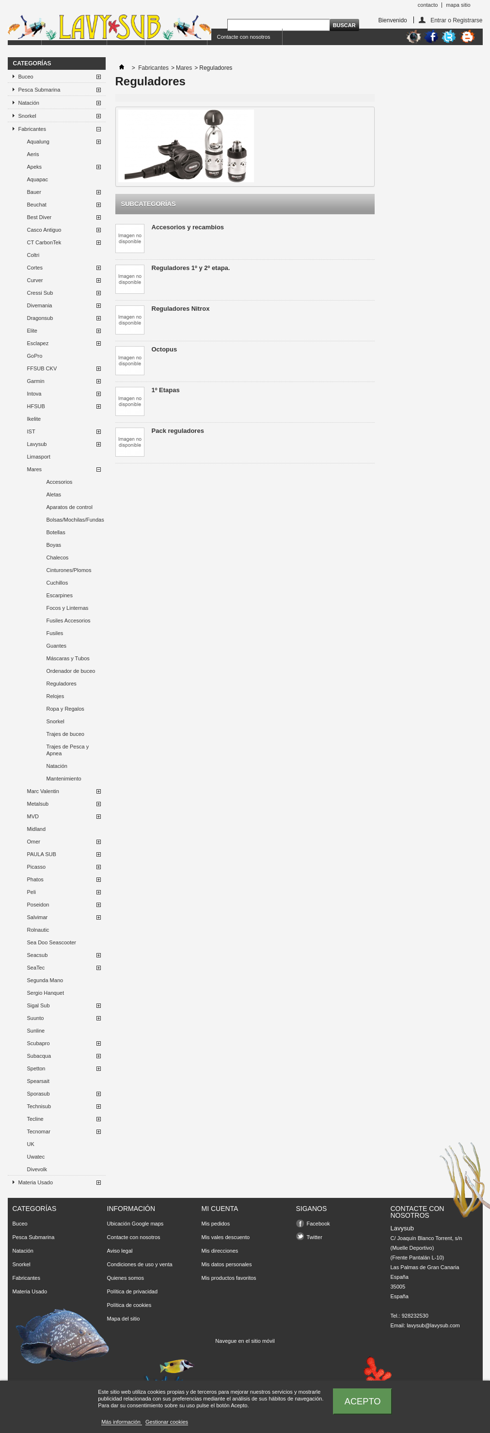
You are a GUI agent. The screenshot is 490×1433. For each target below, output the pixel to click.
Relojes (55, 696)
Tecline (35, 1119)
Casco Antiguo (44, 230)
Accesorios (60, 482)
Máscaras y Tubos (68, 658)
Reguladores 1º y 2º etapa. (191, 267)
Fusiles (55, 633)
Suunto (35, 1018)
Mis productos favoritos (229, 1278)
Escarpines (60, 595)
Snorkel (27, 116)
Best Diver (39, 217)
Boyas (54, 545)
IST (31, 431)
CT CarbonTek (44, 242)
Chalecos (58, 557)
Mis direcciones (220, 1251)
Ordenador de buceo (71, 671)
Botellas (56, 532)
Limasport (38, 457)
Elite (32, 331)
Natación (28, 103)
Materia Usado (35, 1182)
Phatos (35, 879)
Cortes (35, 268)
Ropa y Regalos (65, 709)
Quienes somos (125, 1278)
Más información (121, 1422)
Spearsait (38, 1081)
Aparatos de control (70, 507)
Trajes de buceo (65, 734)
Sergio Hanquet (45, 993)
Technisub (39, 1106)
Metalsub (38, 804)
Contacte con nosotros (243, 37)
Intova (34, 394)
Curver (35, 280)
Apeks (34, 167)
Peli (31, 892)
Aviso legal (120, 1251)
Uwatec (36, 1157)
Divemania (39, 305)
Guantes (57, 646)
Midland (36, 829)
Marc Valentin (43, 791)
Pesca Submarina (39, 90)
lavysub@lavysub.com (433, 1325)
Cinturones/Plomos (69, 570)
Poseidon (38, 905)
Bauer (34, 192)
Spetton (36, 1068)
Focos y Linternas (68, 608)
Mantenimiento (64, 778)
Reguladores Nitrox (181, 308)
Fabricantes (32, 129)
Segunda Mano (45, 980)
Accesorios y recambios (188, 227)
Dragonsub (40, 318)
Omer (34, 841)
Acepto (363, 1401)
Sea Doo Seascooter (52, 942)
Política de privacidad (132, 1291)
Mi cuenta (220, 1208)
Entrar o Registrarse (456, 20)
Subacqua (39, 1056)
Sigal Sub (38, 1005)
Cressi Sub (40, 293)
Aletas (54, 494)
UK (30, 1144)
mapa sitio (458, 5)
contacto (428, 5)
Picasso (36, 867)
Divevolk (37, 1169)
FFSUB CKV (42, 368)
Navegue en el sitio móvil (244, 1341)
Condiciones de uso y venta (140, 1264)
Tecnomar (38, 1131)
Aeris (33, 154)
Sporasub (38, 1094)
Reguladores (62, 683)
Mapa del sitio (123, 1319)
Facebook (318, 1223)
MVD (33, 816)
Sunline (36, 1031)
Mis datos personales (227, 1264)
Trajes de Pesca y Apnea (68, 750)
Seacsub (37, 955)
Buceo (25, 77)
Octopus (164, 349)
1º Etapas (166, 390)
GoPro (35, 356)
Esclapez (38, 343)
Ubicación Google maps (135, 1223)
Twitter (314, 1237)
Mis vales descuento (226, 1237)
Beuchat (37, 204)
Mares (34, 469)
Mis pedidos (216, 1223)
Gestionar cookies (166, 1422)
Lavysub (37, 444)
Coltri (33, 255)
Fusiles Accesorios (69, 620)
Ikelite (34, 419)
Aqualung (38, 141)
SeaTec (36, 968)
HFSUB (36, 406)
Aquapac (37, 179)
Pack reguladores (178, 430)
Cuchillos (57, 583)
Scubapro (38, 1043)
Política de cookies (129, 1305)
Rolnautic (38, 930)
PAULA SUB (41, 854)
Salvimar (37, 917)
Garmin (36, 381)
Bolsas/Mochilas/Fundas (75, 520)
